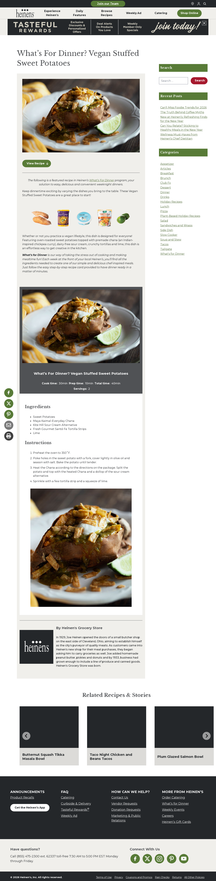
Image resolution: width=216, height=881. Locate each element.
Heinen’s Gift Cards (176, 820)
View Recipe (37, 161)
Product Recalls (22, 795)
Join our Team (108, 3)
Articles (165, 168)
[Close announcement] (204, 23)
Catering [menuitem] (161, 13)
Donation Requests (126, 808)
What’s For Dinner (101, 178)
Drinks (164, 197)
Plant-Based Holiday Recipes (180, 216)
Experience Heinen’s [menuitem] (52, 13)
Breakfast (167, 173)
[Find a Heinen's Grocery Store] (192, 3)
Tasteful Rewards (75, 807)
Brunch (165, 178)
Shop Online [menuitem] (189, 13)
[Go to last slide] (26, 734)
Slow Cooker (168, 235)
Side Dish (166, 230)
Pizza (164, 211)
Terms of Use (104, 875)
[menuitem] (25, 13)
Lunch (164, 206)
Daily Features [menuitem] (79, 13)
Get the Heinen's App (30, 805)
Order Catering (173, 795)
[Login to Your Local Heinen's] (198, 3)
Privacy (118, 875)
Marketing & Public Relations (126, 816)
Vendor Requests (124, 801)
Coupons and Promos (139, 875)
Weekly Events (173, 808)
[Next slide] (206, 734)
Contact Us (119, 795)
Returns (177, 875)
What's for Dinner (172, 253)
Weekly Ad (69, 814)
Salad (164, 220)
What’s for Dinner (175, 801)
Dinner (165, 192)
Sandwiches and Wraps (176, 225)
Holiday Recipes (171, 201)
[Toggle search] (204, 3)
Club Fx (165, 182)
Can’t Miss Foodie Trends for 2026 (183, 107)
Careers (168, 814)
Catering (67, 795)
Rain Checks (162, 875)
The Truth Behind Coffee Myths (182, 112)
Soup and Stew (170, 239)
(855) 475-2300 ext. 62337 (36, 854)
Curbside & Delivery (76, 801)
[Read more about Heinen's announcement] (108, 27)
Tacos (164, 244)
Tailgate (166, 249)
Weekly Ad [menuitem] (133, 13)
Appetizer (167, 164)
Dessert (165, 187)
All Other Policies (194, 875)
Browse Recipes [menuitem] (106, 13)
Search (200, 80)
